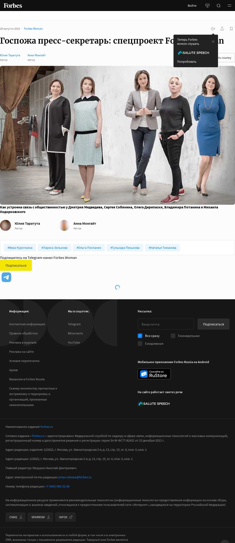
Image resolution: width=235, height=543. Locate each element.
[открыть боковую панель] (207, 5)
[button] (229, 5)
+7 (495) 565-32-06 (57, 486)
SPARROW (40, 517)
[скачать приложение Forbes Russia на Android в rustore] (154, 374)
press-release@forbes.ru (75, 477)
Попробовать (186, 61)
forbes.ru (47, 427)
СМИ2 (16, 517)
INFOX (66, 517)
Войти (192, 5)
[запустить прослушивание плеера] (213, 28)
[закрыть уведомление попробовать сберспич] (213, 41)
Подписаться (16, 265)
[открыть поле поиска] (218, 5)
